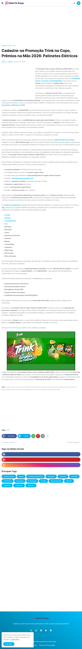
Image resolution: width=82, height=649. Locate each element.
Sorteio (43, 481)
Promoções (32, 481)
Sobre (35, 645)
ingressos (31, 485)
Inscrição (74, 476)
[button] (2, 3)
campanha (19, 485)
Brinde (21, 476)
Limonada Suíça (10, 221)
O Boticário (7, 481)
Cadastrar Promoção (35, 476)
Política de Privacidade (47, 645)
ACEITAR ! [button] (8, 644)
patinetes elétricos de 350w (64, 140)
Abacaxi (7, 218)
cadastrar (7, 485)
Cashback (51, 476)
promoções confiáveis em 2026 (13, 105)
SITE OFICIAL (13, 328)
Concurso (63, 476)
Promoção (19, 481)
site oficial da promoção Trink (22, 178)
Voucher (69, 481)
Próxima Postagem (73, 442)
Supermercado (56, 481)
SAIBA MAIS (15, 639)
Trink (14, 45)
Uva (6, 224)
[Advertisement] (41, 26)
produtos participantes (12, 205)
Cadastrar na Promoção (47, 641)
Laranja (7, 215)
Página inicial (6, 45)
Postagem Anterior (9, 442)
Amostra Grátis (9, 476)
